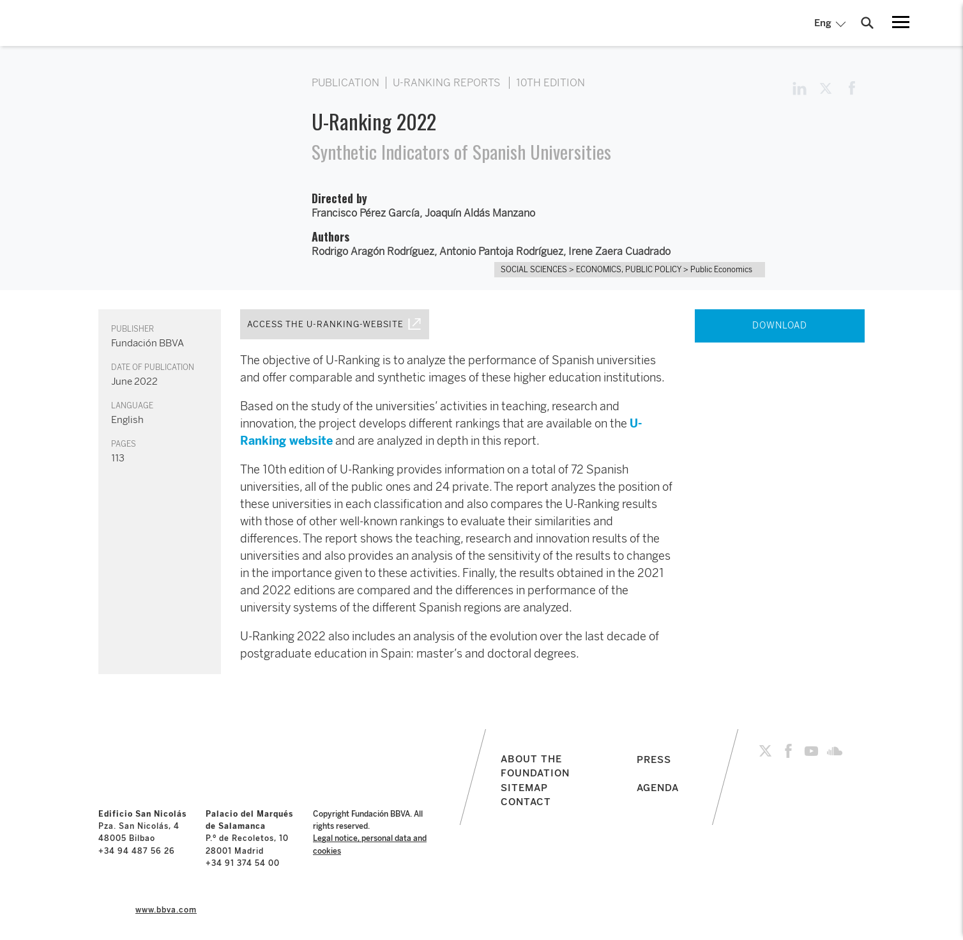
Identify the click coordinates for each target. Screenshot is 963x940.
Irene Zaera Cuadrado (619, 251)
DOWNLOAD (779, 325)
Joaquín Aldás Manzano (480, 213)
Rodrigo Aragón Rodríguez (373, 251)
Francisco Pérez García (366, 213)
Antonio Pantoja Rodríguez (501, 251)
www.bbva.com (166, 909)
